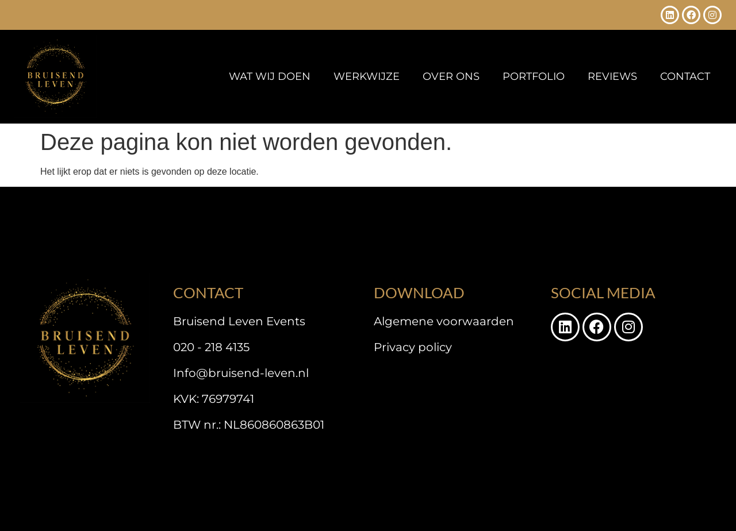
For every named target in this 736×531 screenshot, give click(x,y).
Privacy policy (413, 347)
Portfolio (534, 76)
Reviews (612, 76)
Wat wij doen (269, 76)
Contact (685, 76)
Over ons (451, 76)
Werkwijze (367, 76)
